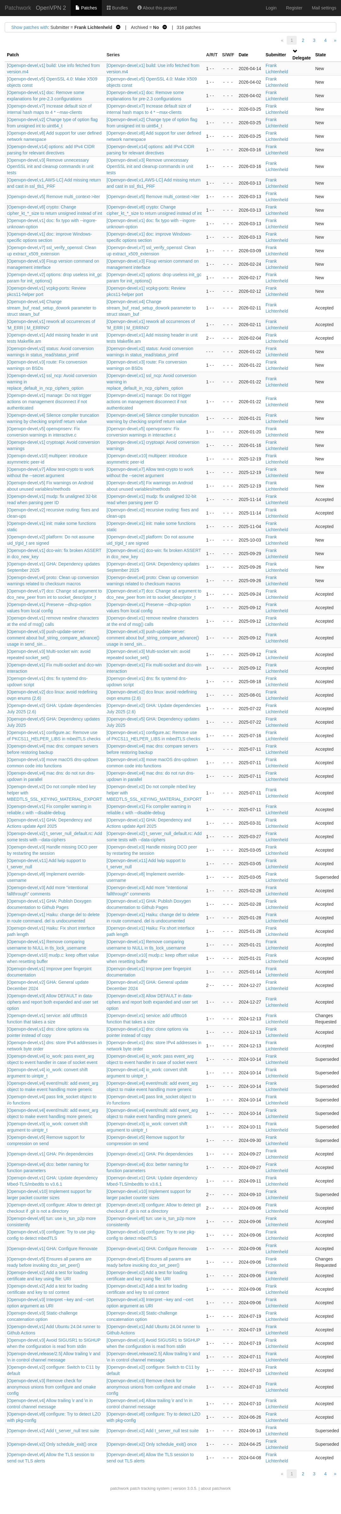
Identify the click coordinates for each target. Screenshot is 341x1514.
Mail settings (324, 7)
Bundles (117, 7)
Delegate (302, 57)
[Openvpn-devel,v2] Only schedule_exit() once (52, 1444)
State (320, 54)
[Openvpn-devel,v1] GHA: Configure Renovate (52, 1248)
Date (243, 54)
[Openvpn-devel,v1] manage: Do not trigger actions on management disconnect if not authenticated (49, 401)
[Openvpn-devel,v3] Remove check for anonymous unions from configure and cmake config (51, 1387)
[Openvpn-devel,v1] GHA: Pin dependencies (50, 1153)
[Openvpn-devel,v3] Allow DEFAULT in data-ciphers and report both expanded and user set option (52, 1002)
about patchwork (216, 1488)
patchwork (119, 1488)
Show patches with (29, 27)
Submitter (276, 54)
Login (271, 7)
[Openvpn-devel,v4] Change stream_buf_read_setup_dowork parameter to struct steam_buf (51, 308)
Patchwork (18, 8)
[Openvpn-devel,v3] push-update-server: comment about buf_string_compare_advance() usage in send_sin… (53, 638)
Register (294, 7)
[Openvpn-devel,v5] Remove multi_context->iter (53, 196)
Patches (86, 7)
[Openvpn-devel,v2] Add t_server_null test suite (53, 1430)
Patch (13, 54)
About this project (157, 7)
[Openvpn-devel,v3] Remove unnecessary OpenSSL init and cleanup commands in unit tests (50, 166)
